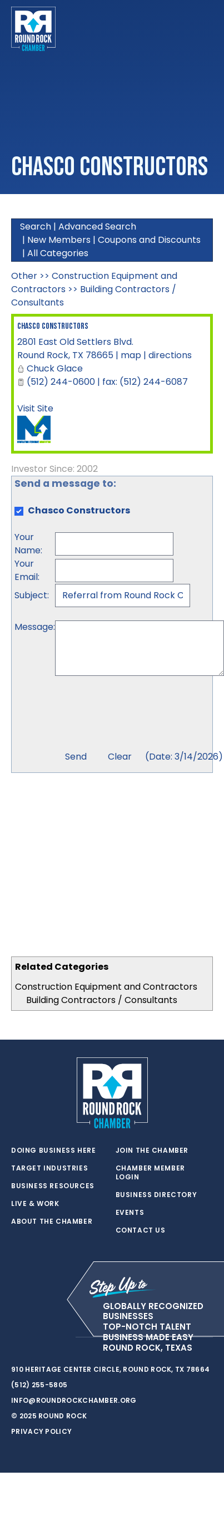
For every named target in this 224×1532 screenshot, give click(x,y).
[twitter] (16, 1337)
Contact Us (141, 1230)
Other (24, 275)
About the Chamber (51, 1221)
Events (130, 1212)
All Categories (57, 253)
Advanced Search (97, 226)
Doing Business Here (53, 1150)
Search (35, 226)
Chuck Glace (55, 368)
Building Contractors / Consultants (101, 1000)
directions (170, 355)
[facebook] (38, 1337)
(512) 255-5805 (39, 1385)
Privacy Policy (41, 1431)
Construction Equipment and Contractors (106, 986)
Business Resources (52, 1186)
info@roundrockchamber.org (74, 1400)
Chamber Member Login (150, 1173)
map (131, 355)
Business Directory (156, 1194)
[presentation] (139, 714)
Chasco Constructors (52, 326)
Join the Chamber (152, 1150)
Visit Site (35, 408)
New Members (59, 239)
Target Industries (49, 1168)
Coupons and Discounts (149, 239)
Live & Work (35, 1203)
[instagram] (61, 1337)
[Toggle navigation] (204, 29)
